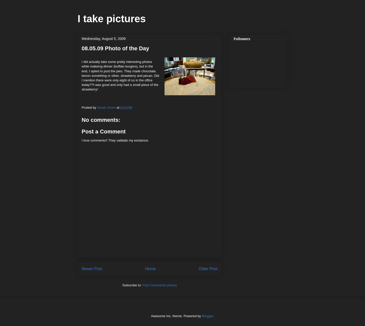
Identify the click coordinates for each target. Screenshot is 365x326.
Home (150, 269)
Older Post (208, 269)
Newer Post (92, 269)
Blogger (207, 316)
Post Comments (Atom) (159, 285)
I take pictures (112, 18)
